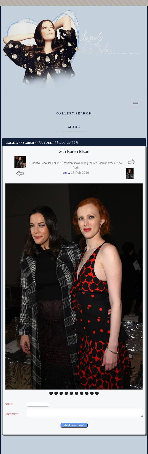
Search (28, 143)
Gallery (12, 143)
